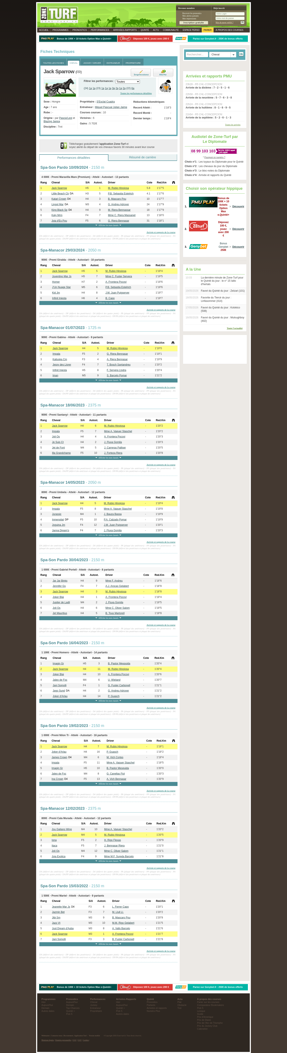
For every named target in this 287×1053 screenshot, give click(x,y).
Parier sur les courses (208, 1002)
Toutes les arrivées (232, 125)
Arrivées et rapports (157, 1008)
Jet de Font (58, 447)
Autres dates (47, 1011)
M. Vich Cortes (115, 757)
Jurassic (56, 514)
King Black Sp (59, 209)
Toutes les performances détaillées (136, 93)
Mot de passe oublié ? (224, 22)
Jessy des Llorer (62, 364)
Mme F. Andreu (114, 580)
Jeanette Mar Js (61, 906)
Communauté (171, 30)
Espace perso (191, 30)
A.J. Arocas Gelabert (117, 586)
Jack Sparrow (59, 188)
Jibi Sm (56, 917)
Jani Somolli (60, 685)
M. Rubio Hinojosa (118, 188)
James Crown (59, 757)
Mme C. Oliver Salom (117, 607)
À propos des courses (229, 30)
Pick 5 (69, 1014)
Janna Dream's (60, 530)
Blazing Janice (52, 121)
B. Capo (110, 298)
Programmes (60, 30)
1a (90, 88)
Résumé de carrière (142, 157)
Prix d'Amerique (205, 1017)
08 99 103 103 (203, 151)
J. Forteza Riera (113, 452)
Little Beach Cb (60, 193)
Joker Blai (58, 597)
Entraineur (95, 1008)
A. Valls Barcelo (121, 928)
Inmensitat (58, 519)
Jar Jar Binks (60, 580)
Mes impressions (189, 18)
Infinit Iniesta (59, 298)
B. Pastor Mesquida (119, 663)
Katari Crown (58, 198)
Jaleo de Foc (60, 679)
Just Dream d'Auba (63, 928)
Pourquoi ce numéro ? (214, 157)
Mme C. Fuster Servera (118, 276)
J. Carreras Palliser (115, 447)
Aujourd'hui (47, 1005)
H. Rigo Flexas (112, 840)
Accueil (43, 30)
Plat (180, 1002)
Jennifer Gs (59, 586)
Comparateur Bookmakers (210, 1005)
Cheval (93, 1002)
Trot (180, 1008)
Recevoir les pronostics (192, 13)
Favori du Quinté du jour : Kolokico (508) (220, 309)
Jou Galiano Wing (62, 829)
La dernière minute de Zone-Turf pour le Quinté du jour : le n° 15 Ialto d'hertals (222, 281)
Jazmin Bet (58, 912)
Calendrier (202, 1029)
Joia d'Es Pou (59, 220)
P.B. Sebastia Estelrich (121, 193)
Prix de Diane (204, 1020)
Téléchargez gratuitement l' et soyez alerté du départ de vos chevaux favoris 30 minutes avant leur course (112, 145)
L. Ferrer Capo (120, 906)
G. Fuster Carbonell (119, 685)
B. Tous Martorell (115, 613)
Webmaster (45, 1036)
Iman (55, 375)
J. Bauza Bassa (113, 514)
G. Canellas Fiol (116, 773)
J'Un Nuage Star (61, 287)
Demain (45, 1008)
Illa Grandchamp (61, 452)
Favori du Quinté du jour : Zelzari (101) (223, 290)
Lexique (201, 1011)
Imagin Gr (58, 663)
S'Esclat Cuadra (106, 101)
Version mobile (94, 1036)
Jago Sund (59, 690)
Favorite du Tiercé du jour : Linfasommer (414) (216, 299)
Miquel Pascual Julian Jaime (111, 107)
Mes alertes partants (190, 16)
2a (117, 88)
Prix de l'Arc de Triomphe (210, 1023)
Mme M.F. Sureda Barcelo (119, 856)
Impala (56, 353)
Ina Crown (57, 778)
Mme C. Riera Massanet (121, 215)
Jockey (93, 1005)
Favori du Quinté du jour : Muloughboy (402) (222, 319)
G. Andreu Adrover (118, 204)
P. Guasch (113, 696)
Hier (43, 1002)
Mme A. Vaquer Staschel (118, 431)
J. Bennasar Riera (114, 845)
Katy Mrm (56, 215)
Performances (100, 30)
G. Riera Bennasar (118, 220)
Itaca (54, 845)
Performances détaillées (73, 157)
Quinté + (70, 1011)
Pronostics (79, 30)
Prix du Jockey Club (207, 1026)
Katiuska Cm (60, 359)
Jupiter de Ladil (61, 602)
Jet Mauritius (60, 613)
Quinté (145, 30)
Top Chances (73, 1008)
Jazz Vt (56, 922)
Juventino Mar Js (61, 276)
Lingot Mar (57, 204)
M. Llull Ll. (118, 912)
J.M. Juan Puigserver (117, 292)
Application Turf (80, 1036)
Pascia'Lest (65, 118)
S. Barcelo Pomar (117, 375)
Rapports (125, 30)
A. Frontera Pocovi (115, 281)
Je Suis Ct (58, 442)
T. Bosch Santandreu (118, 364)
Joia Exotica (58, 856)
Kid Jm (56, 292)
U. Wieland (114, 679)
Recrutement (68, 1036)
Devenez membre (186, 8)
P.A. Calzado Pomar (115, 519)
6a (132, 88)
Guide (200, 1014)
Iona (54, 840)
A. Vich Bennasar (116, 778)
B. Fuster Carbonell (123, 939)
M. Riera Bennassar (119, 209)
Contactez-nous (57, 1036)
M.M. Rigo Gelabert (123, 922)
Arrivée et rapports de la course (160, 232)
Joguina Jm (58, 524)
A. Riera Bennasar (117, 359)
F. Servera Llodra (116, 370)
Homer (56, 281)
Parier (208, 30)
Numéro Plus (153, 1011)
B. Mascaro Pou (117, 198)
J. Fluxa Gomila (113, 442)
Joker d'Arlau (60, 696)
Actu (156, 30)
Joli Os (56, 436)
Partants (151, 1005)
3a (113, 88)
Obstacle (182, 1005)
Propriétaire (96, 1011)
